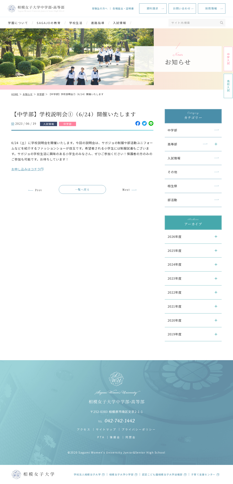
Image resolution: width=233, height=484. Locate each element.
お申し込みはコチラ (25, 169)
